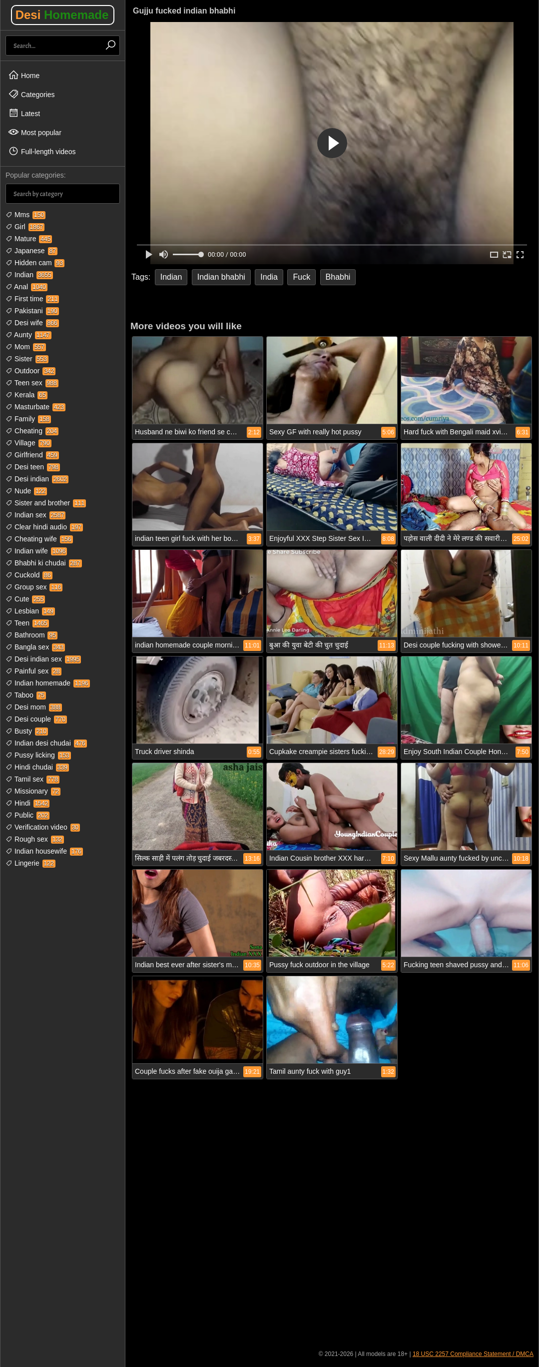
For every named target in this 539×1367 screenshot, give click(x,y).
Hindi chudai (37, 767)
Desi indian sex (43, 659)
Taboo (25, 695)
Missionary (32, 791)
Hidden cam (34, 263)
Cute (25, 599)
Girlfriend (32, 455)
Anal (26, 287)
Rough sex (34, 839)
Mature (28, 239)
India (269, 277)
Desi (62, 15)
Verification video (42, 827)
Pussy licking (38, 755)
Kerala (26, 395)
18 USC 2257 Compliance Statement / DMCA (473, 1353)
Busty (26, 731)
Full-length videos (42, 151)
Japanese (31, 251)
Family (28, 419)
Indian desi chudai (46, 743)
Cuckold (28, 575)
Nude (26, 491)
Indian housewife (44, 851)
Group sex (33, 587)
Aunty (28, 335)
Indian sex (35, 515)
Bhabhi (338, 277)
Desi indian (36, 479)
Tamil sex (32, 779)
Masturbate (35, 407)
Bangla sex (35, 647)
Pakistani (32, 311)
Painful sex (33, 671)
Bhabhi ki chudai (43, 563)
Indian (29, 275)
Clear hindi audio (44, 527)
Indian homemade (47, 683)
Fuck (301, 277)
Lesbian (30, 611)
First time (32, 299)
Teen (27, 623)
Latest (24, 113)
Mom (25, 347)
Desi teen (32, 467)
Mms (25, 215)
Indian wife (36, 551)
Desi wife (32, 323)
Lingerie (30, 863)
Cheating (31, 431)
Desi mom (33, 707)
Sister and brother (45, 503)
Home (23, 75)
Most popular (34, 132)
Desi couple (36, 719)
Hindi (27, 803)
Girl (24, 227)
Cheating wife (39, 539)
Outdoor (30, 371)
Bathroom (31, 635)
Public (27, 815)
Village (28, 443)
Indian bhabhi (221, 277)
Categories (31, 94)
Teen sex (31, 383)
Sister (26, 359)
